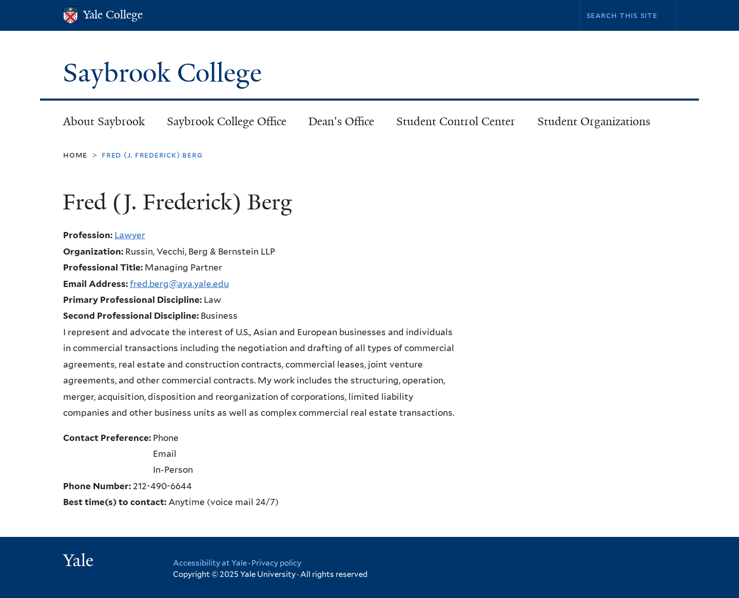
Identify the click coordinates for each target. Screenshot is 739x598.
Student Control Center (455, 121)
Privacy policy (276, 563)
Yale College (113, 14)
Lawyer (129, 235)
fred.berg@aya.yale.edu (179, 284)
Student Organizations (593, 121)
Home (75, 155)
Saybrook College (165, 73)
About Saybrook (104, 121)
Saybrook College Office (226, 121)
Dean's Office (341, 121)
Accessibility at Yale (210, 563)
